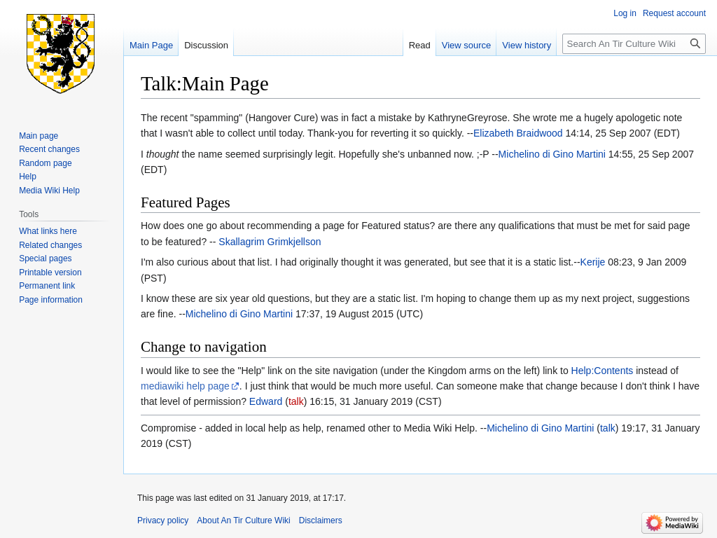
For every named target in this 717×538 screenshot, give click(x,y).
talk (296, 401)
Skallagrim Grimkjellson (269, 241)
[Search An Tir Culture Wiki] (634, 44)
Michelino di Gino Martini (552, 154)
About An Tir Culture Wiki (243, 520)
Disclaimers (320, 520)
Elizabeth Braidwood (518, 133)
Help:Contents (602, 370)
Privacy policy (162, 520)
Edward (265, 401)
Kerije (593, 262)
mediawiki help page (185, 386)
